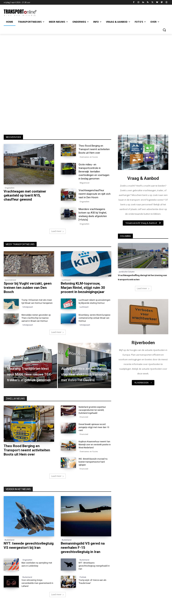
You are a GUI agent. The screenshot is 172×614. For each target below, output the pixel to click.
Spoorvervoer (10, 280)
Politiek (83, 577)
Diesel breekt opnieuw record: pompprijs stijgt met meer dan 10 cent (94, 427)
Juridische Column (127, 272)
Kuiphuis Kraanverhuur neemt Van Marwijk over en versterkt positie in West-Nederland (95, 444)
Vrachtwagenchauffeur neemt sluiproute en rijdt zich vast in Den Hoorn (95, 194)
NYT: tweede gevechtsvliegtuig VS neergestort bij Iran (29, 545)
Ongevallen (9, 188)
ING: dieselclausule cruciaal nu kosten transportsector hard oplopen (93, 462)
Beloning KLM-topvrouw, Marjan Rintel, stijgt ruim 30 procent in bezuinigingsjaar (83, 287)
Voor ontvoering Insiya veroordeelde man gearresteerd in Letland (37, 583)
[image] (143, 152)
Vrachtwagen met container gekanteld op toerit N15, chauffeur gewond (25, 195)
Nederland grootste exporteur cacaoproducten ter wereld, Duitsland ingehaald (92, 410)
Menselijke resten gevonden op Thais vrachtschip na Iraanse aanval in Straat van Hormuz (36, 318)
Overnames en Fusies (89, 157)
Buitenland (9, 540)
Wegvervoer (85, 183)
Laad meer (57, 231)
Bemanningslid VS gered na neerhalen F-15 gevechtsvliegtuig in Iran (83, 547)
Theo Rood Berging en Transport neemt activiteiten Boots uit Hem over (94, 149)
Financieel (84, 417)
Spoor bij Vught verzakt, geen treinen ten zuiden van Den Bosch (28, 287)
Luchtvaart (66, 280)
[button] (164, 30)
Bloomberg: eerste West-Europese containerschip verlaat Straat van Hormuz (94, 318)
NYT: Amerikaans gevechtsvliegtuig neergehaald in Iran (94, 566)
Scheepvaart (28, 307)
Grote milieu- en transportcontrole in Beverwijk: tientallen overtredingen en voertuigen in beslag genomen (94, 171)
